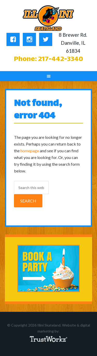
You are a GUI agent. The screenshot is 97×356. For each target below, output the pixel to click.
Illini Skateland (48, 18)
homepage (29, 150)
